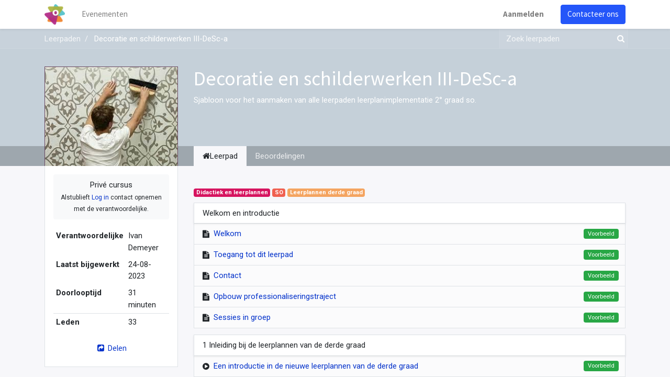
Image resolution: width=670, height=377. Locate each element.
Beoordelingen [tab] (280, 156)
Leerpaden (62, 38)
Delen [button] (111, 348)
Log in (100, 197)
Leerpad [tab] (220, 156)
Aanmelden (523, 14)
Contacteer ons (593, 14)
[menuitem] (104, 14)
